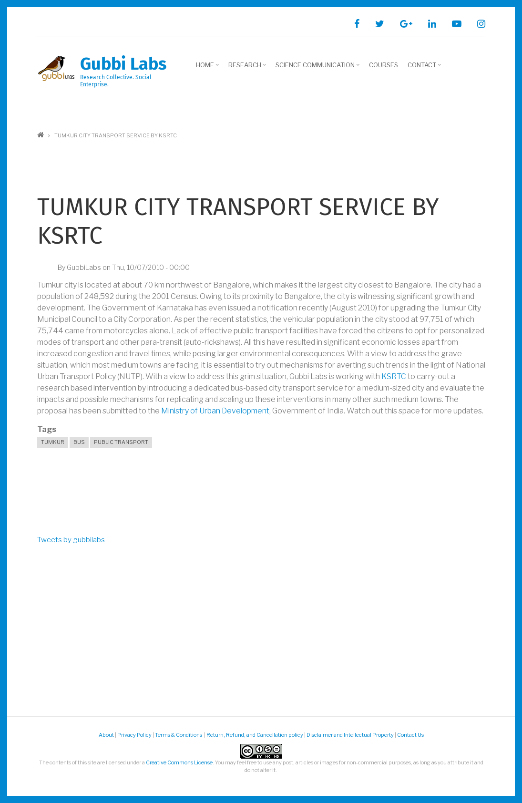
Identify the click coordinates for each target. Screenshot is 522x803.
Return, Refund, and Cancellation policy (254, 734)
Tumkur (52, 442)
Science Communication (316, 68)
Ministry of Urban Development (215, 410)
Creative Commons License (179, 762)
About (106, 734)
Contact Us (410, 734)
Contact (423, 68)
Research (246, 68)
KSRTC (393, 376)
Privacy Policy (134, 734)
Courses (383, 65)
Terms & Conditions (179, 734)
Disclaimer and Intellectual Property (350, 734)
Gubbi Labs (123, 63)
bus (79, 442)
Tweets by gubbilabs (71, 539)
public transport (121, 442)
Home (206, 68)
